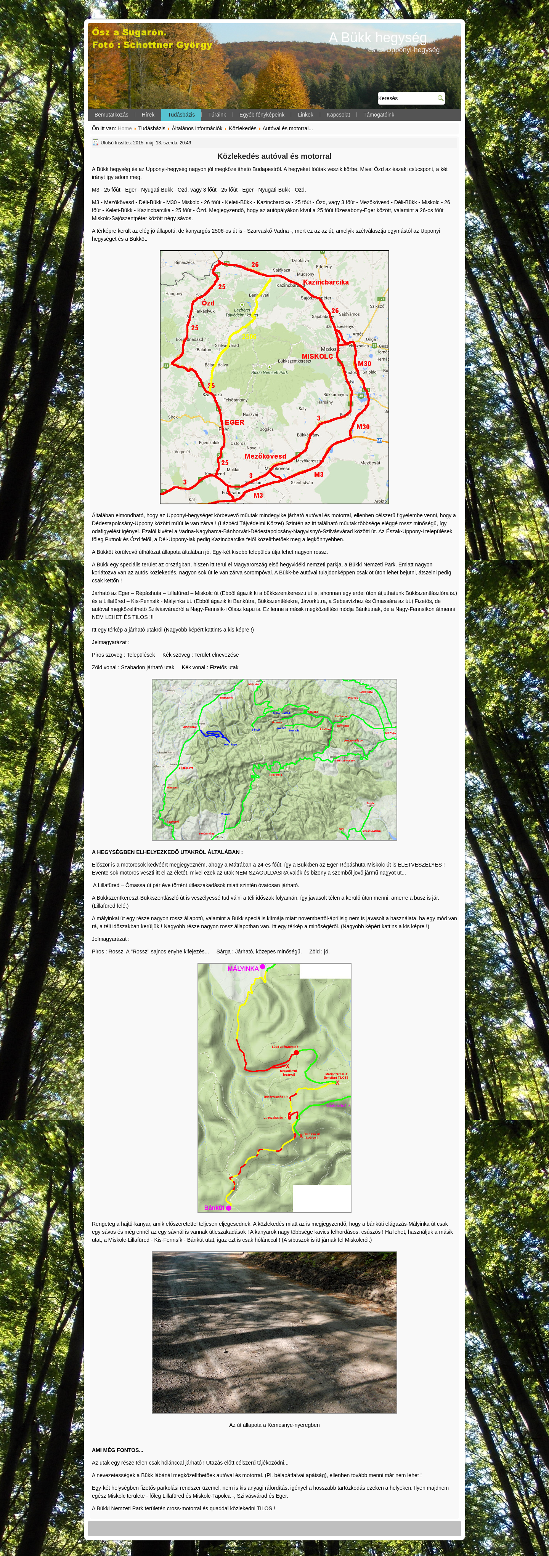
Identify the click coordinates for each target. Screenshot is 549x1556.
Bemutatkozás (111, 115)
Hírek (148, 115)
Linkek (305, 115)
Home (125, 128)
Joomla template (235, 1548)
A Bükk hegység (378, 37)
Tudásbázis (181, 115)
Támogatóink (378, 115)
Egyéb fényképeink (261, 115)
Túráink (217, 115)
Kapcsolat (338, 115)
